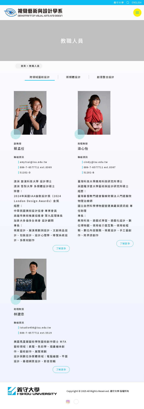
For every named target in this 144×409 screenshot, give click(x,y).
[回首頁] (32, 391)
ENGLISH (136, 2)
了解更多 (61, 248)
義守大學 (119, 2)
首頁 (22, 65)
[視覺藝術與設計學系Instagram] (68, 401)
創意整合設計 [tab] (105, 77)
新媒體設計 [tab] (73, 77)
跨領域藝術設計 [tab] (40, 77)
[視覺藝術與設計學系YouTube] (76, 401)
